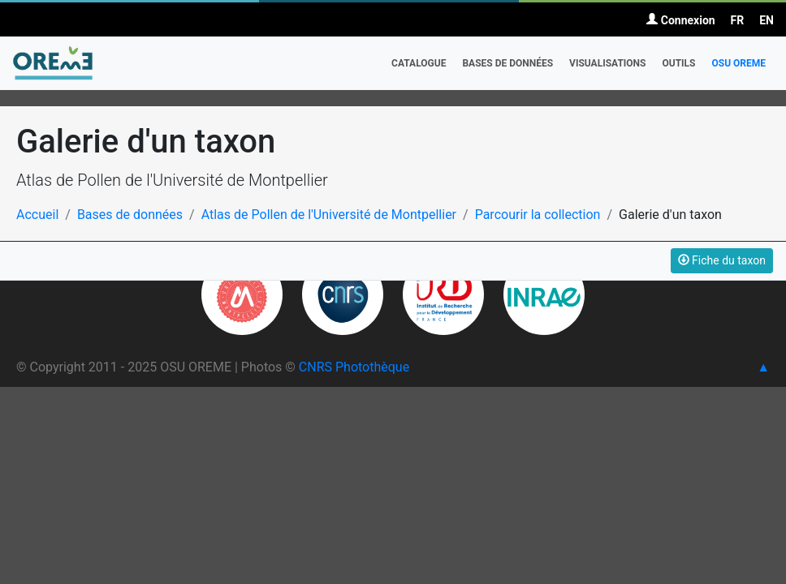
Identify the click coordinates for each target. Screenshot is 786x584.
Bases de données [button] (507, 63)
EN (766, 20)
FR (738, 20)
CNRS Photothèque (354, 367)
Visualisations (607, 63)
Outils (678, 63)
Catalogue (418, 63)
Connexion (680, 20)
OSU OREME (738, 63)
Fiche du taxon (722, 260)
